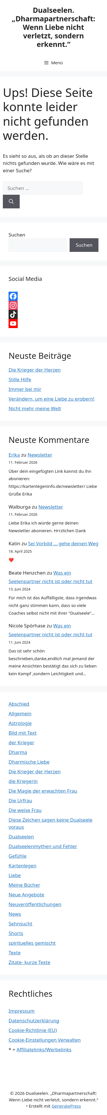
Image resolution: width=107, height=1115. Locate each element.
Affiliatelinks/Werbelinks (44, 1049)
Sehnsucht (20, 923)
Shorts (16, 933)
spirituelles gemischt (32, 943)
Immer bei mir (25, 389)
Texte (15, 952)
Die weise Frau (25, 810)
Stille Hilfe (20, 379)
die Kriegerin (23, 781)
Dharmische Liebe (29, 761)
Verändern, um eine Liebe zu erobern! (51, 398)
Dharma (18, 752)
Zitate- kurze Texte (29, 962)
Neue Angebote (26, 894)
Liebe (15, 875)
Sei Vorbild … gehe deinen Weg (63, 543)
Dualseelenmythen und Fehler (43, 846)
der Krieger (21, 742)
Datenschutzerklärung (34, 1020)
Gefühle (18, 856)
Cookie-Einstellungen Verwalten (45, 1040)
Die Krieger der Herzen (35, 369)
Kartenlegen (23, 865)
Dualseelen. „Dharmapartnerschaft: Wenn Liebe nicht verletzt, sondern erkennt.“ (53, 27)
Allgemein (20, 713)
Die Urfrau (20, 800)
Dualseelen (21, 836)
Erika (14, 454)
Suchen (17, 234)
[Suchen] (11, 201)
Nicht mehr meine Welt (35, 408)
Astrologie (20, 723)
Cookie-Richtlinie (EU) (33, 1030)
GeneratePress (66, 1106)
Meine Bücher (24, 885)
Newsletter (40, 454)
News (15, 914)
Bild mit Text (23, 732)
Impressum (22, 1011)
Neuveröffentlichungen (35, 904)
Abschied (19, 703)
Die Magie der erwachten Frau (43, 790)
